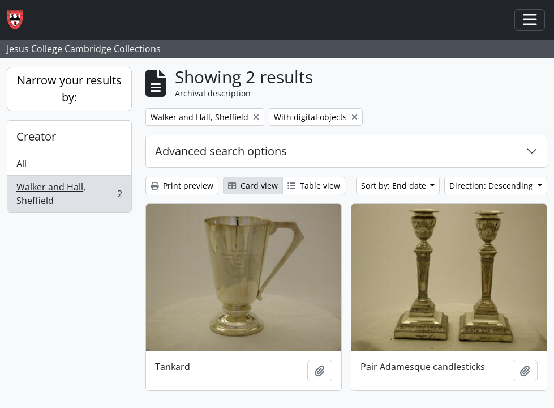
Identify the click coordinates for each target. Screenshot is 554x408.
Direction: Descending (492, 185)
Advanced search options (221, 151)
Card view (253, 185)
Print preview (182, 185)
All (21, 164)
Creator (36, 136)
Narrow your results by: (69, 89)
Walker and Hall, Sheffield (69, 194)
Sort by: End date (394, 185)
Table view (313, 185)
